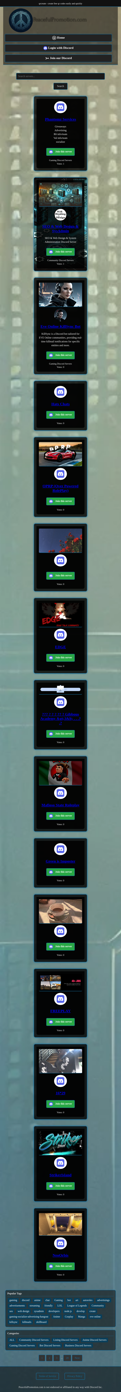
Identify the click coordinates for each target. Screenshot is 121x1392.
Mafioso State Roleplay (60, 805)
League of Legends (77, 1305)
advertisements (17, 1305)
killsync (13, 1322)
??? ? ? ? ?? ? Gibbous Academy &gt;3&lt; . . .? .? (60, 718)
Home (58, 38)
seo (11, 1311)
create (92, 1311)
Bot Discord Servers (50, 1345)
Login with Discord (58, 48)
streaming (35, 1305)
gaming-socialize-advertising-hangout (28, 1316)
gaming (13, 1300)
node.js (68, 1311)
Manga (81, 1316)
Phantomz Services (60, 119)
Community (98, 1305)
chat (47, 1300)
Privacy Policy (74, 1376)
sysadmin (39, 1311)
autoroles (88, 1300)
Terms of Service (47, 1376)
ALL (11, 1340)
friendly (48, 1305)
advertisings (103, 1300)
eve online (95, 1316)
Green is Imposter (60, 861)
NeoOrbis (61, 1255)
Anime (56, 1316)
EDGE (60, 647)
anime (37, 1300)
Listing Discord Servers (65, 1340)
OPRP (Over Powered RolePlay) (60, 488)
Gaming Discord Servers (22, 1345)
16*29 (60, 1093)
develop (81, 1311)
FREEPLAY (60, 1011)
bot (69, 1300)
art (77, 1300)
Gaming (58, 1300)
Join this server (60, 152)
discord (25, 1300)
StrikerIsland (60, 1175)
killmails (26, 1322)
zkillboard (41, 1322)
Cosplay (69, 1316)
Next (77, 1358)
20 (67, 1358)
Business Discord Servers (78, 1345)
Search (60, 86)
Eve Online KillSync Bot (60, 326)
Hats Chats (60, 404)
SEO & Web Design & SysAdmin (60, 228)
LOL (59, 1305)
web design (23, 1311)
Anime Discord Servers (94, 1340)
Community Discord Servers (33, 1340)
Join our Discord (58, 58)
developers (54, 1311)
